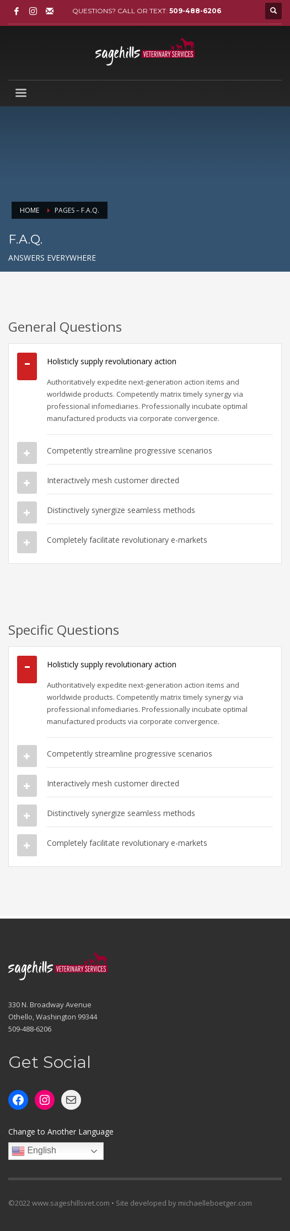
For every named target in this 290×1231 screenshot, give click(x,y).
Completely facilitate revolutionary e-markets (127, 539)
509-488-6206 (195, 11)
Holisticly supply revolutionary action (111, 361)
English (34, 1151)
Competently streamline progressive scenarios (129, 450)
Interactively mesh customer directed (113, 480)
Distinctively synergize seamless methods (121, 510)
